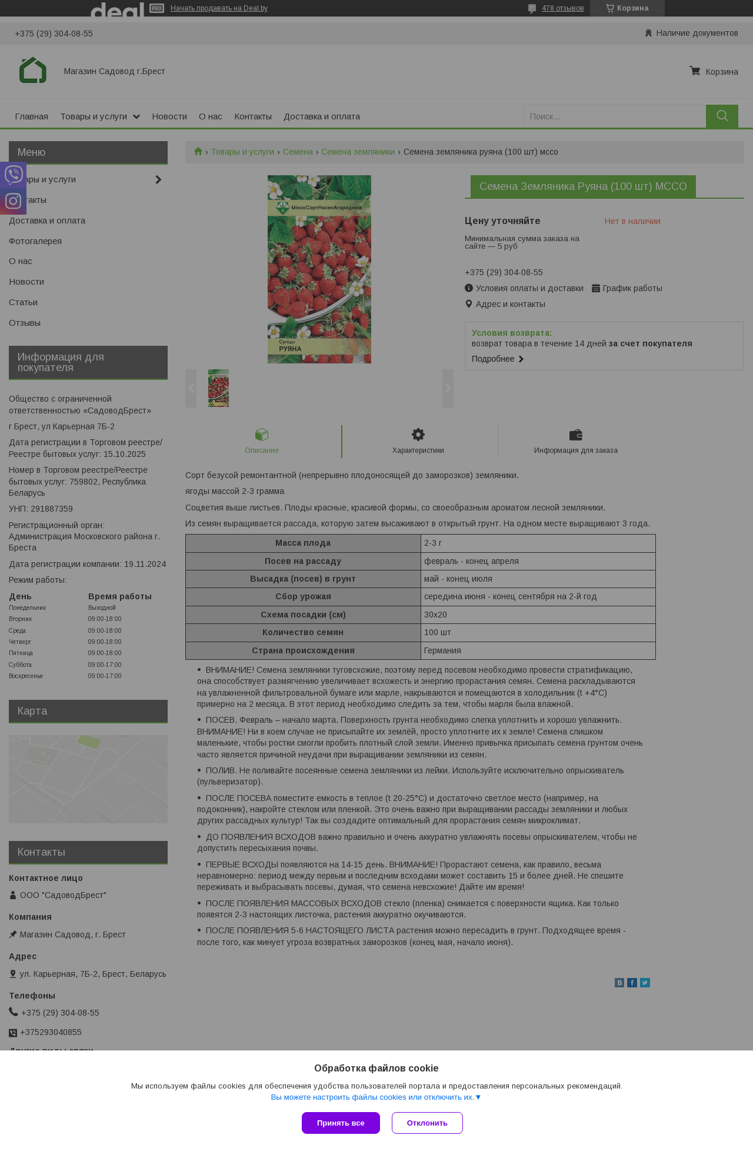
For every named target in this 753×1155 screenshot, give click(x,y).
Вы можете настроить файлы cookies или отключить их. (372, 1097)
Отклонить (427, 1123)
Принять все (341, 1123)
